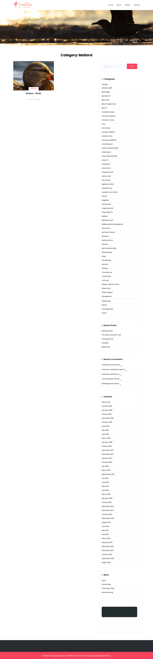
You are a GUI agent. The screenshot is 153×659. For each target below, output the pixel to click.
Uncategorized (107, 309)
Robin (104, 256)
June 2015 (105, 482)
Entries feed (106, 584)
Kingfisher (105, 200)
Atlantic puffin (107, 88)
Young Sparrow (107, 339)
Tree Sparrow (107, 272)
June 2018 (105, 426)
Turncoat (105, 280)
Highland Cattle (108, 184)
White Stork (106, 288)
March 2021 (106, 402)
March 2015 (106, 494)
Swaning (105, 383)
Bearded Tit (106, 96)
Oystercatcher (107, 240)
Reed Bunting (107, 252)
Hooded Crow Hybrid (109, 192)
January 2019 (107, 414)
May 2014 (105, 530)
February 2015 (107, 498)
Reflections (106, 347)
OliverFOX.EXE (114, 379)
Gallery (127, 5)
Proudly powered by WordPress (62, 656)
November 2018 (108, 418)
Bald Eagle (106, 92)
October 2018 (107, 422)
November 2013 (107, 550)
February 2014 (107, 542)
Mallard (104, 216)
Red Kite (105, 244)
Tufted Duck (106, 276)
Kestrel (104, 196)
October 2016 (107, 462)
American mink (107, 369)
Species (136, 5)
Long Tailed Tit (107, 212)
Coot (103, 124)
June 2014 (105, 526)
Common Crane (108, 120)
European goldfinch (109, 140)
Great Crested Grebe (110, 148)
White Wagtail (107, 292)
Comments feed (108, 588)
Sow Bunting (106, 260)
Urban (104, 313)
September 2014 (108, 518)
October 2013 (107, 554)
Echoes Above (113, 383)
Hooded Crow (107, 188)
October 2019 (107, 406)
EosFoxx (116, 374)
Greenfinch (106, 164)
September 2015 (108, 474)
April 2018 (105, 434)
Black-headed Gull (109, 104)
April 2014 (105, 534)
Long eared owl (107, 208)
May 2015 (105, 486)
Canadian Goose (108, 112)
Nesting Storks (107, 331)
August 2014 (106, 522)
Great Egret (106, 152)
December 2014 (108, 506)
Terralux (117, 365)
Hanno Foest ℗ (119, 369)
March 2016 (106, 470)
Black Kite (105, 100)
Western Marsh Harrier (110, 284)
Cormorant (106, 128)
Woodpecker (107, 296)
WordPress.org (107, 592)
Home (110, 5)
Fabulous (105, 343)
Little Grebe (106, 204)
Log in (104, 580)
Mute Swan (106, 228)
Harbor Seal (106, 176)
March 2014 (106, 538)
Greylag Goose (107, 172)
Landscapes (106, 301)
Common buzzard (108, 116)
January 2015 (107, 502)
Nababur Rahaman (102, 656)
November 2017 (108, 454)
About (118, 5)
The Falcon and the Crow (111, 335)
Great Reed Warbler (109, 156)
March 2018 (106, 438)
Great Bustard (107, 144)
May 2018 (105, 430)
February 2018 (107, 442)
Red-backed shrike (109, 248)
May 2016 (105, 466)
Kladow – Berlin (33, 93)
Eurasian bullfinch (108, 132)
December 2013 (108, 546)
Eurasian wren (107, 136)
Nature (104, 305)
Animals (34, 89)
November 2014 (108, 510)
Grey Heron (106, 168)
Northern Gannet (108, 232)
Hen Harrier (106, 180)
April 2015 (105, 490)
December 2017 (108, 450)
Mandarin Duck (107, 220)
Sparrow (105, 264)
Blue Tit (104, 108)
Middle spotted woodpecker (112, 224)
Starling (105, 268)
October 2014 (107, 514)
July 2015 (105, 478)
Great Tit (105, 160)
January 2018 (107, 446)
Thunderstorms (108, 365)
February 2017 (107, 458)
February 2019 (107, 410)
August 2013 (106, 562)
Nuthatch (105, 236)
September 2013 (108, 558)
